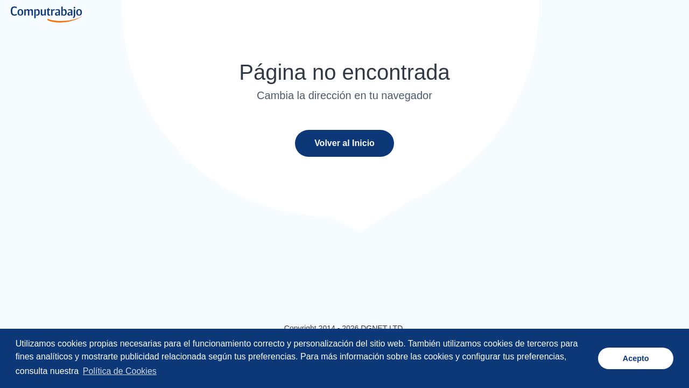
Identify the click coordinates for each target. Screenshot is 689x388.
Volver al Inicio (344, 143)
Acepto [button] (636, 358)
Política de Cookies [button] (120, 371)
